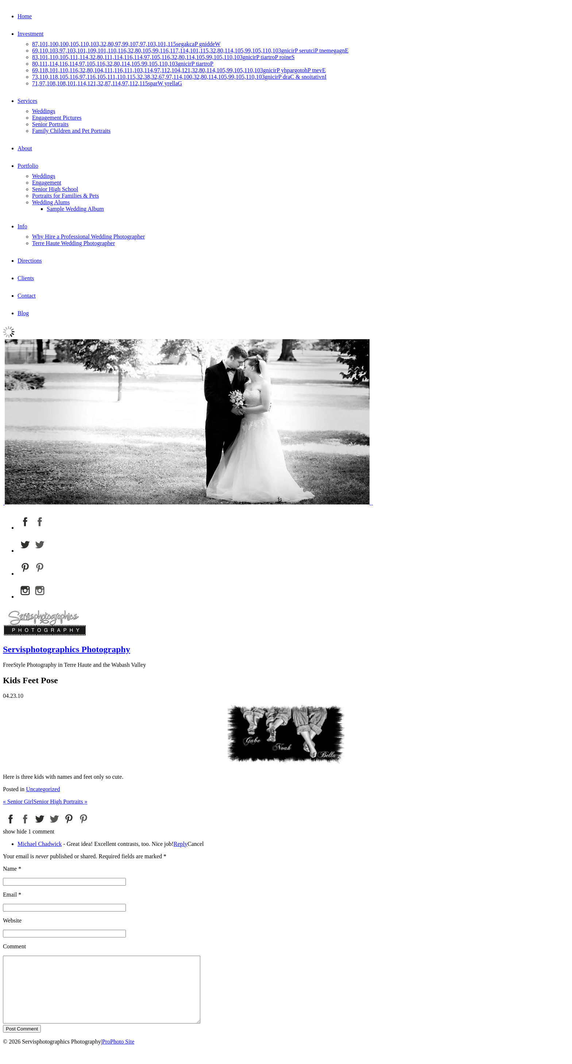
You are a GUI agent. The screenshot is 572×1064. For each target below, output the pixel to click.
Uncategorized (43, 789)
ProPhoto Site (118, 1055)
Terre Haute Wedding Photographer (73, 243)
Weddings (43, 111)
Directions (30, 261)
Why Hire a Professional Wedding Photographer (88, 236)
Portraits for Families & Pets (65, 196)
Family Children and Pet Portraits (71, 131)
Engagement (46, 182)
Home (25, 16)
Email (10, 894)
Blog (23, 313)
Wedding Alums (51, 202)
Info (22, 226)
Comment (14, 946)
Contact (27, 296)
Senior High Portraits (61, 801)
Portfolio (28, 166)
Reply (181, 844)
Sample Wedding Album (75, 209)
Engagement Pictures (57, 118)
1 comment (28, 831)
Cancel (196, 844)
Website (12, 920)
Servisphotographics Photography (66, 649)
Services (27, 101)
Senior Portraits (50, 124)
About (25, 148)
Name (10, 869)
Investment (30, 34)
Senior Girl (18, 801)
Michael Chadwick (40, 844)
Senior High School (55, 189)
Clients (26, 278)
